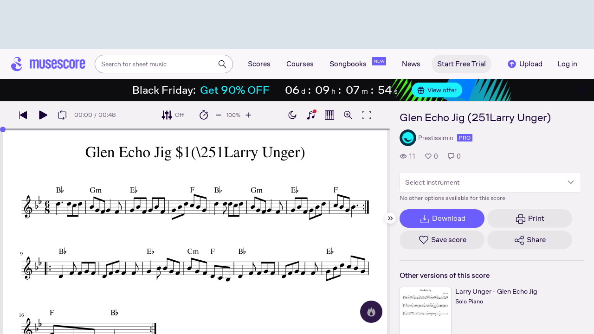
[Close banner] (581, 90)
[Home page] (48, 64)
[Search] (222, 64)
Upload (524, 64)
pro (465, 138)
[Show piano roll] (329, 115)
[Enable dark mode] (292, 115)
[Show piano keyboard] (311, 115)
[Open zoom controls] (348, 115)
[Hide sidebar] (390, 218)
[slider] (3, 129)
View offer (437, 90)
